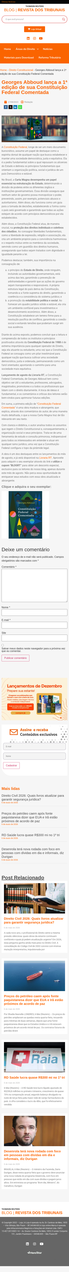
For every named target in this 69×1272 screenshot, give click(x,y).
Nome (6, 607)
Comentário (9, 567)
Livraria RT (45, 457)
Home (3, 70)
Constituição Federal (15, 147)
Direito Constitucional (21, 70)
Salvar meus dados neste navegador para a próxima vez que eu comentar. (33, 649)
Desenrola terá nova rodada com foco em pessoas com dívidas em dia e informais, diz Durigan (33, 852)
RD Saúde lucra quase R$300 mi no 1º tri (31, 835)
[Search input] (33, 19)
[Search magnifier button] (63, 19)
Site (4, 633)
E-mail (6, 620)
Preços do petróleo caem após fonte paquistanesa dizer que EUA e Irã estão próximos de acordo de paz (29, 817)
